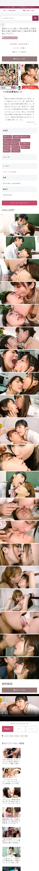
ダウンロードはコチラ (19, 203)
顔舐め (17, 736)
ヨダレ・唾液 (9, 736)
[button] (35, 18)
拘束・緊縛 (24, 736)
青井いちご (7, 136)
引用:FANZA (30, 122)
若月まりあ (15, 147)
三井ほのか (15, 150)
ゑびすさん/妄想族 (9, 172)
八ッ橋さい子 (25, 143)
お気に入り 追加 (19, 59)
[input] (16, 18)
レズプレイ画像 (19, 48)
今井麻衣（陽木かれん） (21, 136)
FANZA (7, 729)
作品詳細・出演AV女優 (19, 44)
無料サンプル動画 (19, 52)
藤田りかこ (25, 147)
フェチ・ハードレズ (9, 37)
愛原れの (7, 150)
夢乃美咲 (7, 147)
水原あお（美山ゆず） (11, 143)
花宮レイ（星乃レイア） (12, 140)
